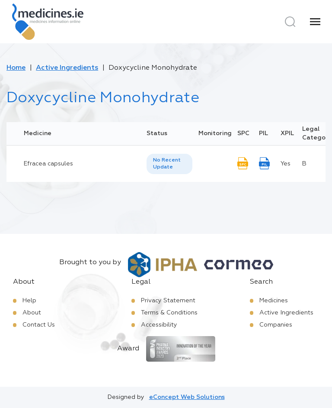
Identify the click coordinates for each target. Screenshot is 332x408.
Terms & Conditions (169, 313)
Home (16, 68)
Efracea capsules (48, 164)
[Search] (290, 21)
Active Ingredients (67, 68)
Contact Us (38, 325)
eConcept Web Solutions (187, 397)
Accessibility (159, 325)
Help (29, 301)
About (31, 313)
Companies (275, 325)
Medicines (273, 301)
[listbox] (169, 164)
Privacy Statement (168, 301)
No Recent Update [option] (167, 164)
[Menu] (315, 21)
